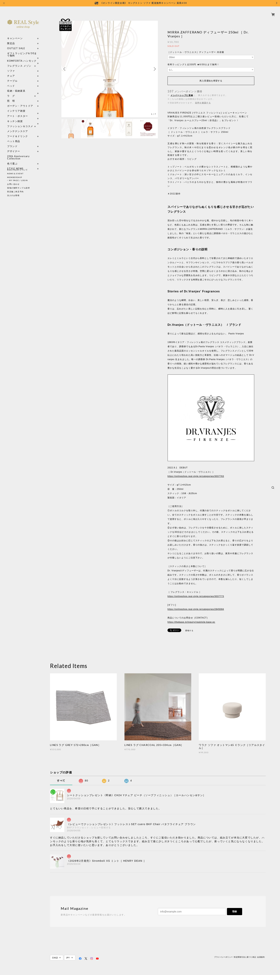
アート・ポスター (23, 112)
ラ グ (11, 92)
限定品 (11, 39)
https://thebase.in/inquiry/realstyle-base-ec (191, 622)
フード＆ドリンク (17, 132)
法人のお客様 (13, 195)
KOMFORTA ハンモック (21, 57)
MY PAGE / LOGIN (18, 180)
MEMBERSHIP (14, 177)
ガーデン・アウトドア (20, 102)
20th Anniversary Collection (18, 153)
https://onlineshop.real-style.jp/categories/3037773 (196, 596)
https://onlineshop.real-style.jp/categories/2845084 (196, 609)
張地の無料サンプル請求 (18, 188)
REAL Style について (17, 170)
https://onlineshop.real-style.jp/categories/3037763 (196, 476)
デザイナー (13, 147)
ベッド (11, 82)
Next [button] (154, 69)
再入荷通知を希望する (210, 81)
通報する (189, 631)
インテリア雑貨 (23, 107)
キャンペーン (15, 34)
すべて (61, 780)
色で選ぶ (12, 159)
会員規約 (261, 957)
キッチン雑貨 (23, 117)
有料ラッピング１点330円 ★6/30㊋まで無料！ (193, 64)
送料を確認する (203, 103)
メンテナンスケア (17, 127)
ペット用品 (13, 137)
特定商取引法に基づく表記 (245, 957)
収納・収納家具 (23, 87)
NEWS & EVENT (15, 173)
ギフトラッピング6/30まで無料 (22, 50)
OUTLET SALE (16, 44)
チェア (12, 72)
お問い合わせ (13, 184)
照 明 (11, 97)
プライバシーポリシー (223, 957)
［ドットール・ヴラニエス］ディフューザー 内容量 (196, 52)
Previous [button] (65, 69)
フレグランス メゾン (19, 62)
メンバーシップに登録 (182, 95)
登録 (234, 911)
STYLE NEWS (15, 164)
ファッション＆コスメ (20, 122)
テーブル (12, 77)
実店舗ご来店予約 (15, 191)
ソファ (17, 67)
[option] (109, 69)
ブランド (12, 142)
